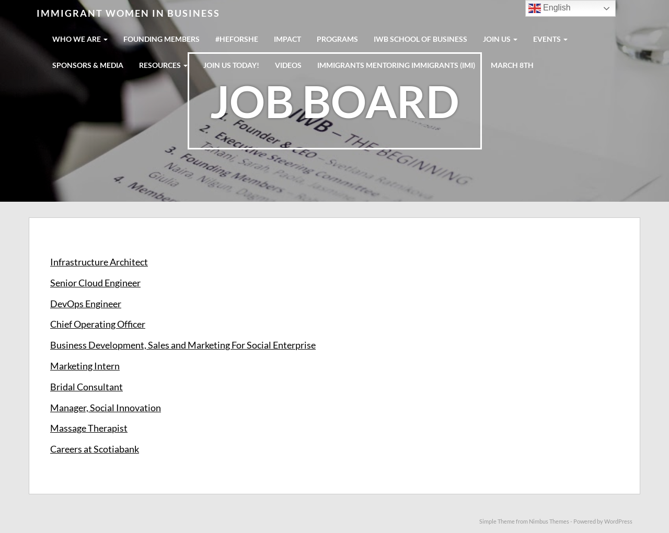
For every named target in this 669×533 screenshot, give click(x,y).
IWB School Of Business (420, 38)
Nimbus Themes (549, 521)
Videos (288, 65)
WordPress (618, 521)
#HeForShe (236, 38)
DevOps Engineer (85, 303)
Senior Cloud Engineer (95, 282)
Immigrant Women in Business (128, 13)
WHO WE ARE (80, 38)
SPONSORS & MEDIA (87, 65)
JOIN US (500, 38)
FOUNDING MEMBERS (161, 38)
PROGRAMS (337, 38)
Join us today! (231, 65)
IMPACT (287, 38)
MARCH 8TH (512, 65)
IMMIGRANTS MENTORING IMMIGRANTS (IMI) (396, 65)
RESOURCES (163, 65)
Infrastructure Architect (99, 262)
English (549, 8)
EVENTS (550, 38)
